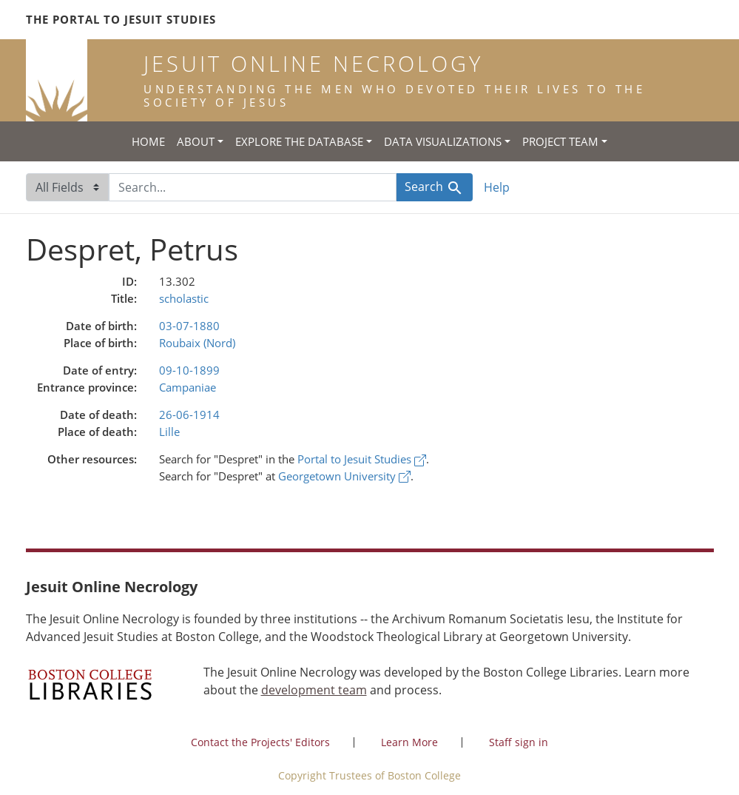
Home (148, 141)
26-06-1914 (189, 414)
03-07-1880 (189, 325)
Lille (169, 431)
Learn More (409, 742)
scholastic (184, 298)
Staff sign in (518, 742)
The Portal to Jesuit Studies (121, 19)
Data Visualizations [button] (443, 141)
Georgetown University (344, 476)
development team (314, 690)
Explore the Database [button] (299, 141)
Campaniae (187, 387)
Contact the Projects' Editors (260, 742)
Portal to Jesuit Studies (361, 459)
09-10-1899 (189, 370)
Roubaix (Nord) (197, 342)
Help (497, 187)
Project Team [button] (560, 141)
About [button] (196, 141)
